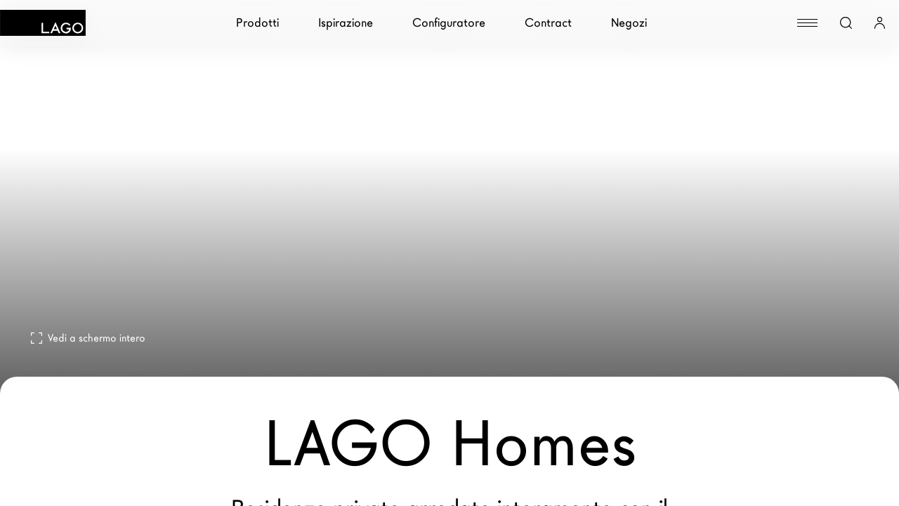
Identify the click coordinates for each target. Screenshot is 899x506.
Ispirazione (345, 23)
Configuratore (448, 23)
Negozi (629, 23)
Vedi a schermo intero (88, 338)
